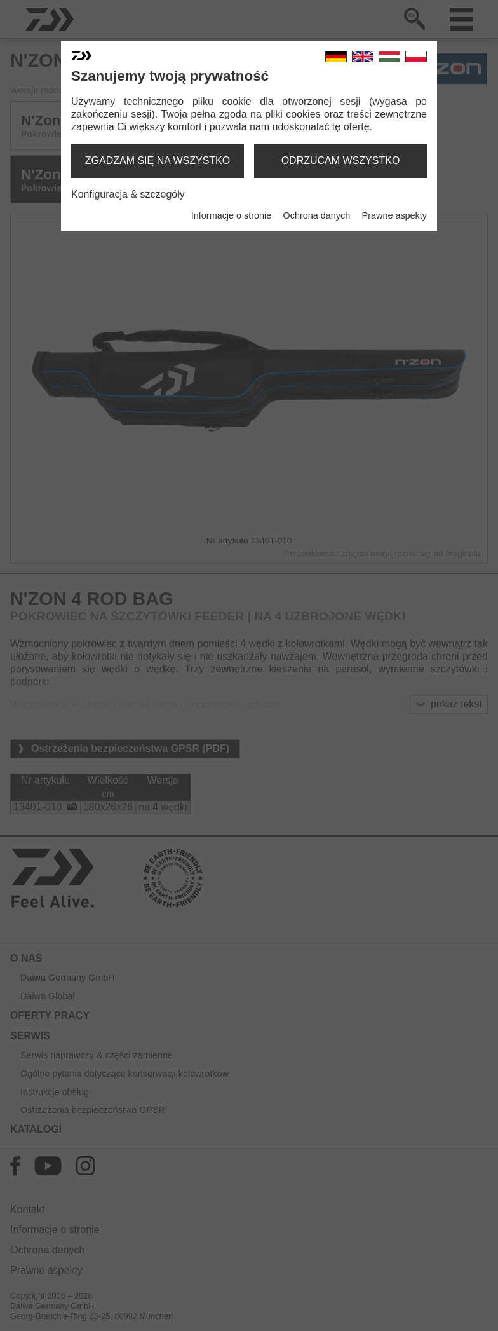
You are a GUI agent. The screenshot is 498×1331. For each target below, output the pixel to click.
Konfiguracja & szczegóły (128, 194)
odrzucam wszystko (340, 160)
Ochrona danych (317, 215)
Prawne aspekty (394, 215)
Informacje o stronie (231, 215)
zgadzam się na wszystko (157, 160)
